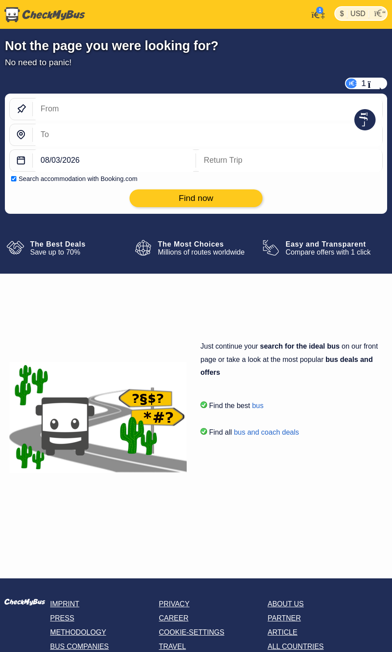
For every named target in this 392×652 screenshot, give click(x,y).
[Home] (42, 14)
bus (257, 405)
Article (282, 632)
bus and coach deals (266, 432)
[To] (207, 135)
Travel (172, 646)
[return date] (289, 161)
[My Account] (315, 13)
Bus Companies (79, 646)
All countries (295, 646)
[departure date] (114, 161)
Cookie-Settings (191, 632)
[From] (207, 109)
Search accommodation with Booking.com (78, 178)
